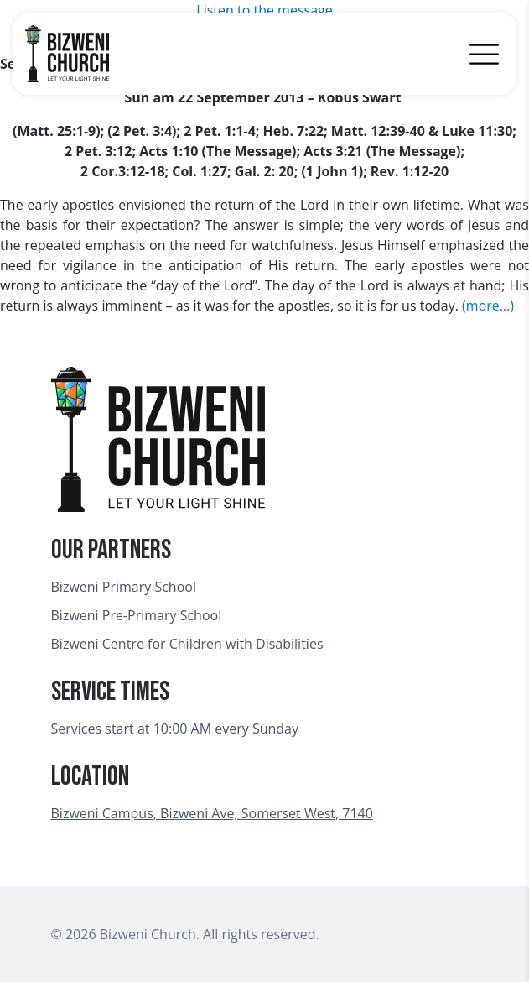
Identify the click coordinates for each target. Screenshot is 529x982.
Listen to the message (264, 10)
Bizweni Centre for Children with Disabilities (187, 644)
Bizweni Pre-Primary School (136, 615)
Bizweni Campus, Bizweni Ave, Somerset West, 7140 (212, 813)
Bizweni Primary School (123, 586)
